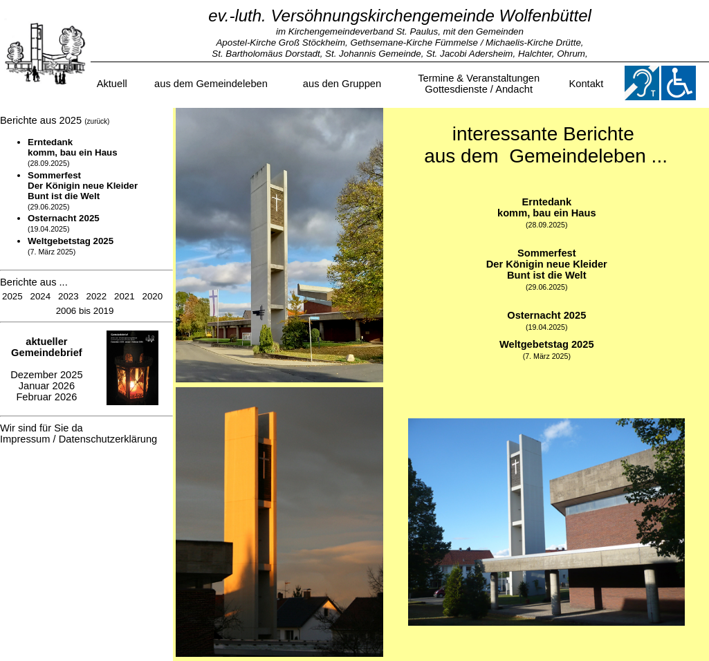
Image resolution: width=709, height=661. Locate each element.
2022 (96, 296)
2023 (68, 296)
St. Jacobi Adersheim (469, 53)
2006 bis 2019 (85, 311)
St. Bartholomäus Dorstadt (266, 53)
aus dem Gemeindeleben (211, 83)
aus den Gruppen (342, 83)
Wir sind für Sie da (41, 428)
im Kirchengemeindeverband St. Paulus (357, 31)
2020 (152, 296)
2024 (40, 296)
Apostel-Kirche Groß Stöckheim (280, 42)
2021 (124, 296)
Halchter (535, 53)
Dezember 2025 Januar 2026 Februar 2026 (46, 369)
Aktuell (112, 83)
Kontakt (586, 83)
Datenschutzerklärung (108, 439)
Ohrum (571, 53)
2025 (12, 296)
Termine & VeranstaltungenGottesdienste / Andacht (479, 84)
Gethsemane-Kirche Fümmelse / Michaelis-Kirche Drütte (466, 42)
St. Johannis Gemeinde (373, 53)
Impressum (25, 439)
